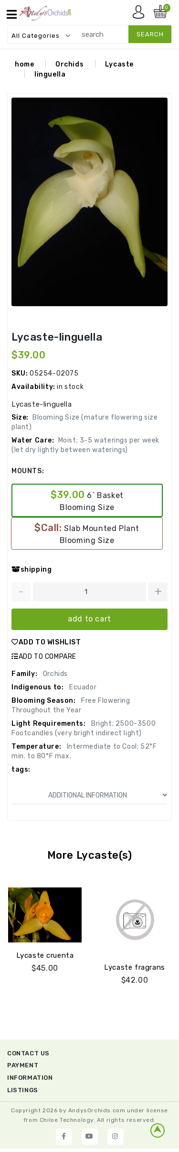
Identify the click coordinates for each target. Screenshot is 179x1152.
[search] (121, 34)
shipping (31, 569)
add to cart (89, 618)
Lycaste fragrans (134, 967)
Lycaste (119, 64)
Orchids (69, 64)
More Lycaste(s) (89, 855)
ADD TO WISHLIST (46, 642)
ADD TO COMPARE (43, 657)
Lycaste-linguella (56, 337)
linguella (49, 74)
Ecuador (81, 687)
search (150, 34)
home (24, 64)
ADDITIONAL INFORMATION (108, 795)
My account (140, 14)
